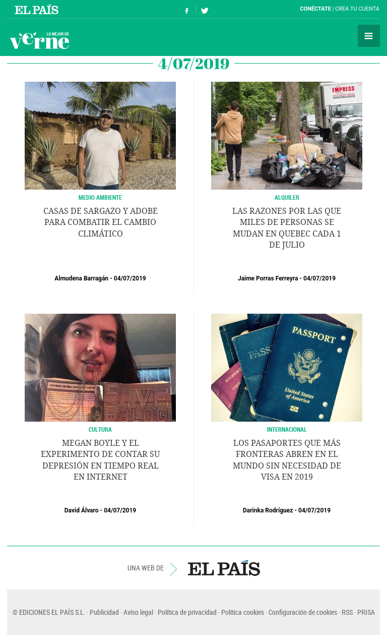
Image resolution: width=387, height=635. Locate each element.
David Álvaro (81, 510)
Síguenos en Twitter (204, 9)
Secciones (369, 36)
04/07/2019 (130, 278)
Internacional (287, 429)
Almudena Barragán (81, 278)
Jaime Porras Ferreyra (268, 278)
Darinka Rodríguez (268, 510)
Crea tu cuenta (357, 9)
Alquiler (287, 197)
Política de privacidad (187, 612)
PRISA (366, 612)
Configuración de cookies (303, 612)
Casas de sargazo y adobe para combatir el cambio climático (100, 222)
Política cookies (242, 612)
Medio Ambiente (100, 197)
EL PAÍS (224, 568)
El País (38, 9)
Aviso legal (138, 612)
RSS (347, 612)
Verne (39, 40)
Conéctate (315, 9)
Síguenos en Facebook (187, 9)
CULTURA (100, 429)
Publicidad (104, 612)
